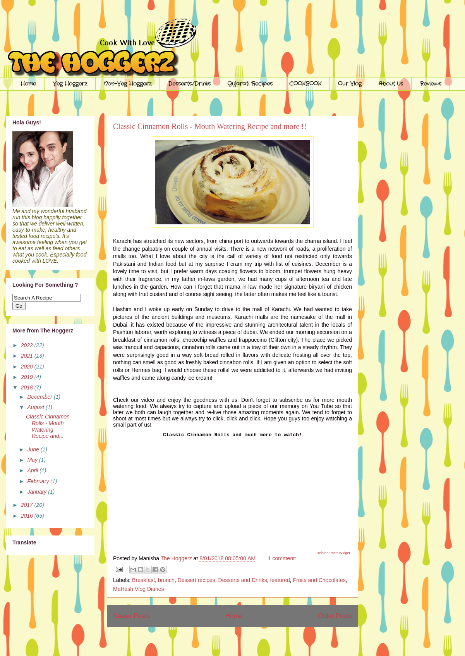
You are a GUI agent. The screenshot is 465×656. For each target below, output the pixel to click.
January (37, 492)
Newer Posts (131, 616)
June (33, 449)
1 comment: (282, 558)
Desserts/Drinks (189, 84)
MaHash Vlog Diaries (138, 589)
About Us (390, 84)
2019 (27, 377)
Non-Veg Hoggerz (127, 84)
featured (280, 580)
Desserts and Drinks (242, 580)
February (38, 481)
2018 (27, 387)
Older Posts (335, 616)
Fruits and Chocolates (319, 580)
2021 (27, 356)
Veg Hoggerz (70, 84)
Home (28, 84)
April (33, 470)
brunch (166, 580)
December (40, 397)
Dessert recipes (196, 580)
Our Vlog (350, 84)
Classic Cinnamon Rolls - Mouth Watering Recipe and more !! (210, 126)
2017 (27, 505)
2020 (27, 366)
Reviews (430, 84)
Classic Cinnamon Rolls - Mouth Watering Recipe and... (48, 426)
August (36, 407)
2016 (27, 516)
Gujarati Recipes (250, 84)
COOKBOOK (305, 84)
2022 (27, 345)
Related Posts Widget (333, 553)
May (33, 460)
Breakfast (143, 580)
